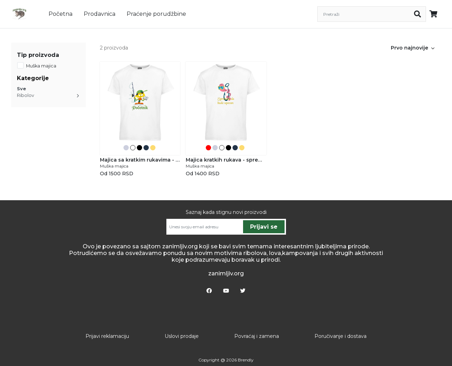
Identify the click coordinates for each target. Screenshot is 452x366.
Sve (21, 88)
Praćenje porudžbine (156, 14)
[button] (433, 48)
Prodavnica (99, 14)
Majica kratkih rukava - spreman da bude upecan (226, 160)
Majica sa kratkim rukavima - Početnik (140, 160)
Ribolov (25, 95)
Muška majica (41, 65)
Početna (60, 14)
